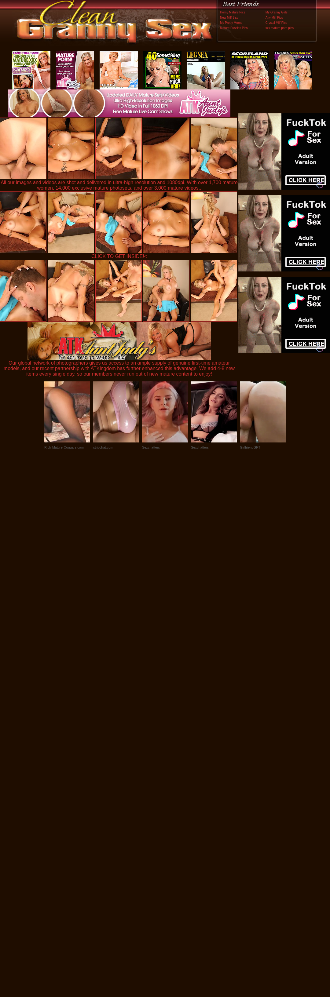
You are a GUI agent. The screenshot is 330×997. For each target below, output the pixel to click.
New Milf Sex (229, 17)
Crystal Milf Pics (276, 22)
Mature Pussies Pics (234, 28)
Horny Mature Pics (232, 12)
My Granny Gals (277, 12)
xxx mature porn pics (280, 28)
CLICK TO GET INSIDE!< (119, 256)
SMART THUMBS (176, 869)
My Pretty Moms (231, 22)
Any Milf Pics (274, 17)
